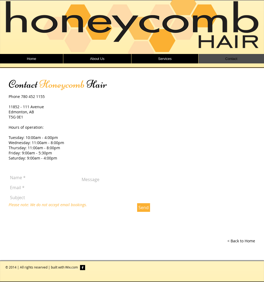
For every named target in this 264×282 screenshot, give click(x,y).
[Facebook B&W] (82, 267)
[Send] (143, 207)
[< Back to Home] (241, 241)
